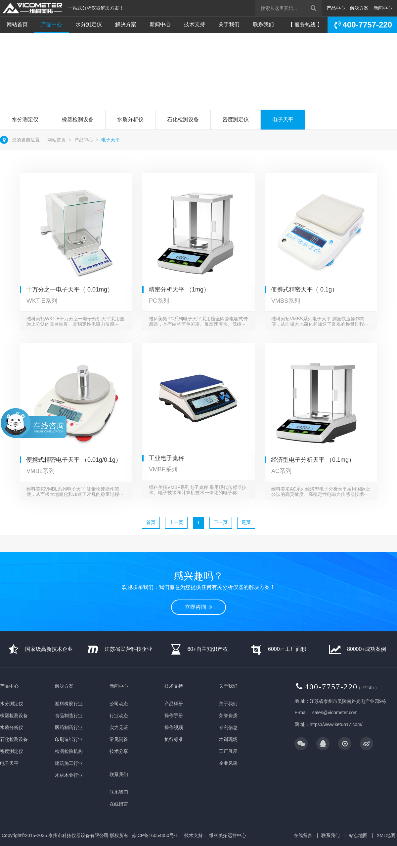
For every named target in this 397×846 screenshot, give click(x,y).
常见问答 (119, 739)
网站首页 (17, 24)
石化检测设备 (183, 119)
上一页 (176, 522)
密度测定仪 (235, 119)
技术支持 (194, 24)
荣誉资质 (228, 715)
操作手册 (173, 715)
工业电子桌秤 (166, 458)
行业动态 (119, 715)
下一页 (221, 522)
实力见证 (119, 727)
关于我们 (229, 24)
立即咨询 (27, 83)
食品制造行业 (69, 715)
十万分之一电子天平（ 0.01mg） (69, 289)
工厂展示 (228, 751)
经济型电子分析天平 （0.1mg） (313, 459)
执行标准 (173, 739)
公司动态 (119, 703)
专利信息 (228, 727)
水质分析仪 (130, 119)
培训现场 (228, 739)
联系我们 (263, 24)
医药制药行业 (69, 727)
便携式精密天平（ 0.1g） (304, 289)
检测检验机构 (69, 751)
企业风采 (228, 763)
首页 (150, 522)
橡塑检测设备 (78, 119)
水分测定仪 (88, 24)
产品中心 (336, 8)
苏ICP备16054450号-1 (155, 835)
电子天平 (282, 119)
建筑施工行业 (69, 763)
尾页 (246, 522)
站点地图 (358, 835)
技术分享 (119, 751)
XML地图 (385, 835)
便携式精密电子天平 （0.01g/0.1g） (73, 459)
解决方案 (359, 8)
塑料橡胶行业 (69, 703)
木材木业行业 (69, 775)
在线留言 (119, 804)
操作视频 (173, 727)
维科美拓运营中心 (227, 835)
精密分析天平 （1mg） (179, 289)
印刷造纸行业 (69, 739)
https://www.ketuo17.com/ (336, 724)
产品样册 (173, 703)
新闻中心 (383, 8)
